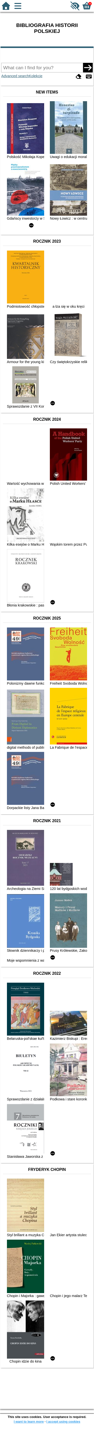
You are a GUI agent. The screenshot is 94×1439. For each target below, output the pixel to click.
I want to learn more (29, 1421)
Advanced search (15, 76)
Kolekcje (35, 76)
